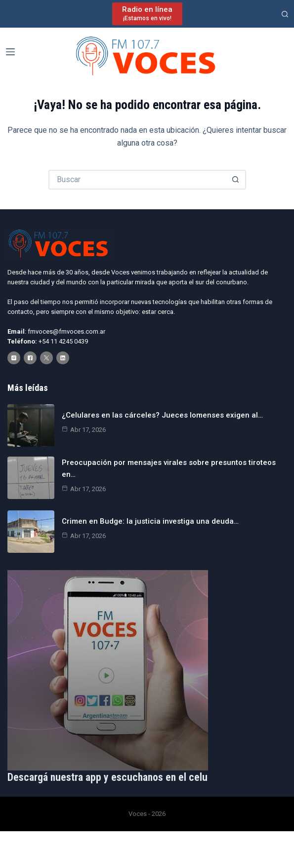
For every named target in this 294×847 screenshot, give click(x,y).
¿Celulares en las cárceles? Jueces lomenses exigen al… (162, 415)
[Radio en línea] (147, 13)
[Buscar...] (137, 180)
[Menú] (10, 51)
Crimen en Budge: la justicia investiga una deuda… (150, 521)
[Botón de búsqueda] (236, 180)
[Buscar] (285, 14)
